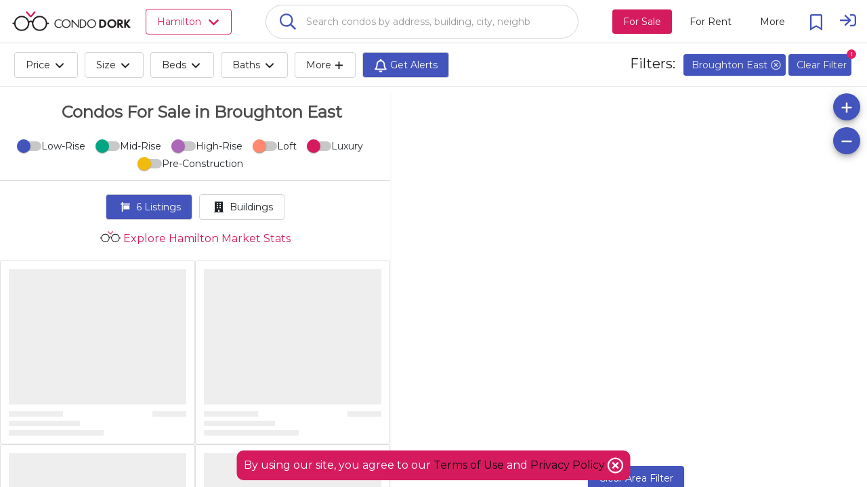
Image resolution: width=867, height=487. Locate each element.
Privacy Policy (569, 465)
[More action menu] (772, 21)
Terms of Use (469, 465)
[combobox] (422, 22)
